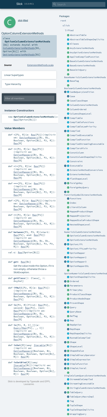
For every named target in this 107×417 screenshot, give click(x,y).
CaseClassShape (79, 100)
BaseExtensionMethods (82, 65)
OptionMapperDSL (79, 266)
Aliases (74, 44)
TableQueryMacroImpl (82, 396)
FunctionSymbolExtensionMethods (83, 195)
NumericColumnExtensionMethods (82, 232)
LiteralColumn (78, 207)
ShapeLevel (76, 346)
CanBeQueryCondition (82, 92)
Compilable (76, 118)
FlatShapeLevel (79, 179)
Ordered (74, 281)
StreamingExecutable (82, 383)
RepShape (75, 329)
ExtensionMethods (80, 174)
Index (73, 203)
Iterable (39, 345)
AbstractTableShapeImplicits (87, 39)
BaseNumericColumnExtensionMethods (85, 77)
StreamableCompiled (81, 379)
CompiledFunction (80, 139)
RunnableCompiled (80, 338)
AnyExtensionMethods (82, 48)
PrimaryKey (76, 290)
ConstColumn (77, 152)
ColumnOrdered (78, 109)
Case (72, 96)
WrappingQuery (78, 414)
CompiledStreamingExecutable (87, 144)
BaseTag (74, 81)
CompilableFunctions (82, 122)
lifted (25, 20)
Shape (73, 342)
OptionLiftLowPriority (83, 248)
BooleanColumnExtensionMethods (82, 88)
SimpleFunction (79, 364)
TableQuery (76, 392)
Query (73, 307)
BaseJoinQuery (78, 70)
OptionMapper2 (78, 257)
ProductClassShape (80, 294)
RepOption (75, 325)
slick (20, 20)
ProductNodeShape (80, 298)
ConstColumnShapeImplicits (86, 157)
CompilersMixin (79, 148)
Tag (72, 401)
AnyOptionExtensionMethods (86, 52)
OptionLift (76, 244)
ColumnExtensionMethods (84, 105)
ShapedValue (77, 351)
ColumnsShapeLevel (80, 113)
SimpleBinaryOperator (82, 355)
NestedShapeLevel (80, 224)
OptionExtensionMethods (84, 240)
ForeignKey (76, 183)
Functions (75, 198)
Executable (76, 165)
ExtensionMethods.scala (40, 65)
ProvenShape (77, 303)
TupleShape (76, 405)
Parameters (76, 285)
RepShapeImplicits (80, 333)
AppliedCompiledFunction (84, 57)
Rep (72, 320)
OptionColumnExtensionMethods (87, 235)
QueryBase (75, 311)
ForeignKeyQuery (79, 187)
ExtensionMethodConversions (86, 170)
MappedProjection (80, 216)
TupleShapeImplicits (82, 409)
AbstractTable (78, 35)
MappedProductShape (81, 211)
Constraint (76, 161)
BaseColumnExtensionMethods (86, 61)
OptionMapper (77, 253)
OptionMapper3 (78, 261)
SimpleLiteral (78, 368)
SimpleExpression (80, 359)
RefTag (74, 316)
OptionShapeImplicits (82, 277)
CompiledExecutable (81, 135)
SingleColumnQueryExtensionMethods (85, 375)
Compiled (75, 131)
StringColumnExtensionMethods (87, 388)
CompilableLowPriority (83, 126)
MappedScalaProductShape (84, 220)
